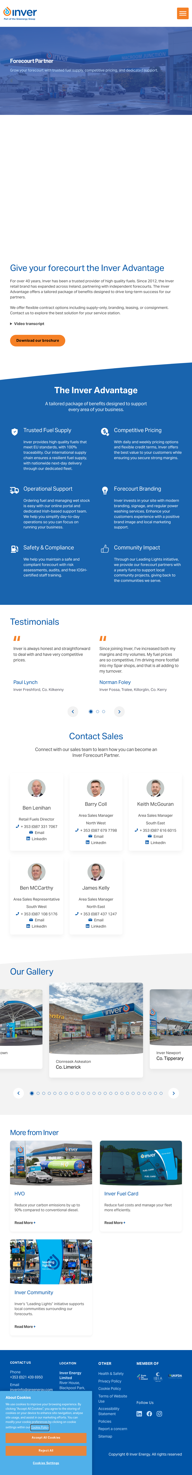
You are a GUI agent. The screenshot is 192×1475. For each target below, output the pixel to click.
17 (121, 1093)
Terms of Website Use (112, 1399)
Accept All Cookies (46, 1458)
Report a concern (112, 1429)
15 (110, 1093)
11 (88, 1093)
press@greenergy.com (29, 1402)
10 (82, 1093)
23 (155, 1093)
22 (149, 1093)
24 (161, 1093)
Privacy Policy (109, 1381)
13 (99, 1093)
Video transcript (29, 324)
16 (116, 1093)
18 (127, 1093)
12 (94, 1093)
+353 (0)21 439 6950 (26, 1377)
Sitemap (105, 1436)
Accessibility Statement (108, 1412)
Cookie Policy (109, 1388)
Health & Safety (111, 1374)
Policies (104, 1421)
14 (105, 1093)
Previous (73, 711)
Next (119, 711)
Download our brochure (37, 341)
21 (144, 1093)
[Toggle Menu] (182, 13)
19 (133, 1093)
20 (138, 1093)
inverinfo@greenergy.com (31, 1390)
